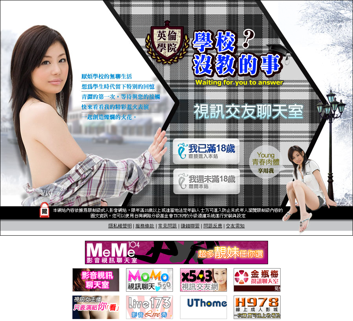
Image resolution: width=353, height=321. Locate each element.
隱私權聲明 (120, 226)
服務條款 (144, 226)
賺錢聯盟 (190, 226)
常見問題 (167, 226)
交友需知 (235, 226)
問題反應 (213, 226)
